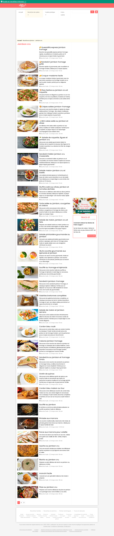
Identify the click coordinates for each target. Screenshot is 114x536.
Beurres (39, 514)
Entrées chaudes (42, 516)
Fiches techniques (65, 511)
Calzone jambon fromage (50, 341)
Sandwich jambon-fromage (51, 281)
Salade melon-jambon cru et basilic (52, 171)
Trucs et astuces (79, 511)
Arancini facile (45, 473)
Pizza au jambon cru (48, 487)
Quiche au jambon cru (49, 446)
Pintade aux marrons (48, 418)
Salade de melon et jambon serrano (51, 311)
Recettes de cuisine (33, 13)
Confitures (60, 514)
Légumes (76, 516)
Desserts (21, 516)
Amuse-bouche (30, 514)
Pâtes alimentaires (25, 517)
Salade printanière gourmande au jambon (54, 235)
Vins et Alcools (82, 517)
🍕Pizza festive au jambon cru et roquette (53, 91)
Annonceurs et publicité (25, 529)
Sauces (48, 517)
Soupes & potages (57, 517)
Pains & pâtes (90, 516)
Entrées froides (53, 516)
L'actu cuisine (63, 13)
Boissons (45, 514)
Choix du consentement (75, 531)
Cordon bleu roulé (47, 326)
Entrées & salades (31, 516)
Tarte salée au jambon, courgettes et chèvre (54, 204)
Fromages (62, 516)
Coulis (91, 514)
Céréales (53, 514)
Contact (36, 529)
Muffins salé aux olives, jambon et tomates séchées (54, 188)
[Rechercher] (92, 11)
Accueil (21, 12)
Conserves (69, 514)
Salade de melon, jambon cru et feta (53, 221)
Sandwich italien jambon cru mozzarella (52, 155)
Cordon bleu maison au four (51, 388)
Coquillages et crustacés (80, 514)
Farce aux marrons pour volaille (53, 432)
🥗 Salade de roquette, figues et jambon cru (53, 138)
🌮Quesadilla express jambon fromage (52, 48)
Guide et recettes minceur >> (14, 1)
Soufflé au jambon (47, 404)
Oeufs (82, 516)
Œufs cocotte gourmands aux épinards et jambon (52, 252)
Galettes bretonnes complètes (52, 295)
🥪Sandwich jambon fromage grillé (52, 63)
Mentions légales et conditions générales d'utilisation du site (56, 529)
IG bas (69, 516)
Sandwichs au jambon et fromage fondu (54, 358)
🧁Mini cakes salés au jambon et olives (53, 122)
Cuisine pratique (50, 13)
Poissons (35, 517)
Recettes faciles (35, 511)
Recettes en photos (28, 40)
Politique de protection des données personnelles (54, 531)
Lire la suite (91, 236)
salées (42, 517)
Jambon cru (38, 40)
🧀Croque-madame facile (51, 75)
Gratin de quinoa (46, 374)
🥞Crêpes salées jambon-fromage (54, 106)
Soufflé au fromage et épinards (53, 267)
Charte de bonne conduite (81, 529)
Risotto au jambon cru (49, 459)
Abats (21, 514)
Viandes (74, 517)
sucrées (67, 517)
